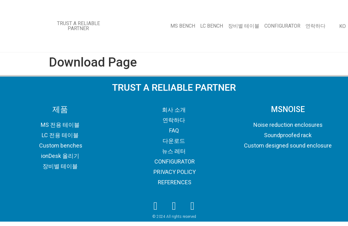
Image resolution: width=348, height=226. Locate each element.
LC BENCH (211, 26)
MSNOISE (288, 109)
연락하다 (315, 26)
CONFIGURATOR (282, 26)
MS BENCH (182, 26)
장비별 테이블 (243, 26)
